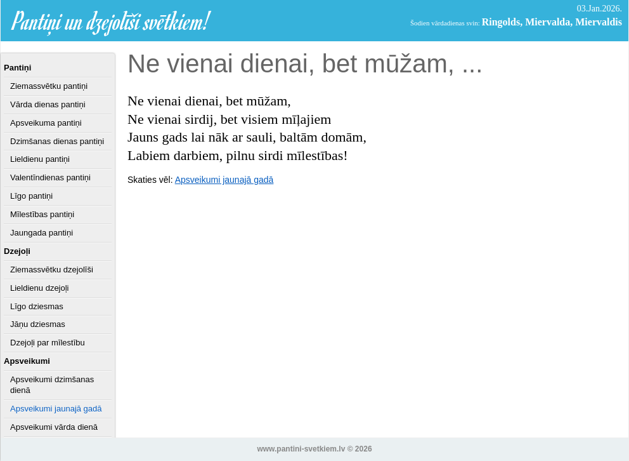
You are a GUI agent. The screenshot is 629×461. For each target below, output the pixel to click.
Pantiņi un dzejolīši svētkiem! (111, 20)
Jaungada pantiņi (41, 232)
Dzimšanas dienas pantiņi (57, 141)
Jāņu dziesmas (37, 324)
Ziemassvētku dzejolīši (51, 269)
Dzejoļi (17, 251)
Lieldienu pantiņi (40, 159)
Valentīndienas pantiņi (50, 177)
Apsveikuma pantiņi (46, 123)
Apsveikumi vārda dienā (54, 427)
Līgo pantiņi (31, 196)
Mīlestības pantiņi (42, 214)
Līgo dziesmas (36, 306)
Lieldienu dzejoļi (39, 288)
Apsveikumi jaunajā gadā (56, 408)
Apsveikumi (27, 361)
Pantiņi (17, 67)
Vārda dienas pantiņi (48, 104)
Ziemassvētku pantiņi (49, 86)
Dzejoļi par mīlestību (47, 342)
